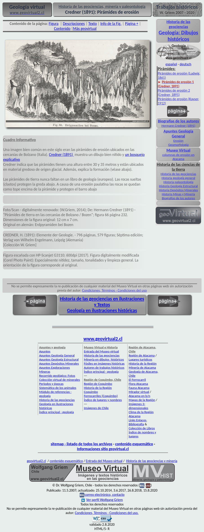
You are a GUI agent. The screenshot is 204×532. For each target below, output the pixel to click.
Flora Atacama (138, 384)
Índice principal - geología (56, 412)
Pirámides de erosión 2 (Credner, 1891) (174, 92)
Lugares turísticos (140, 359)
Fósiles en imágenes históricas (104, 363)
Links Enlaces (137, 420)
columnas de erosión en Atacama (178, 157)
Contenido (62, 28)
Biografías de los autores (178, 198)
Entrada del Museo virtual (101, 351)
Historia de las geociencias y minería (151, 461)
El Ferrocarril (137, 380)
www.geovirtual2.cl (102, 339)
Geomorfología (178, 145)
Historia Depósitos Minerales (178, 190)
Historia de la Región (143, 363)
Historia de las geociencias (178, 174)
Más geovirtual (85, 28)
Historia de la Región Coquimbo (98, 390)
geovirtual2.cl (36, 461)
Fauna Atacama (139, 388)
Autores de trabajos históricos (104, 368)
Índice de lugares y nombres (103, 400)
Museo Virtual (178, 150)
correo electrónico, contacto (104, 494)
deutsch (185, 64)
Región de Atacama (142, 355)
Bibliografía (136, 424)
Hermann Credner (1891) (178, 126)
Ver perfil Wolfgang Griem (102, 500)
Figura (53, 23)
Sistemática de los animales (57, 388)
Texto (92, 23)
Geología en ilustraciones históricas (102, 310)
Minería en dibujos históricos (104, 359)
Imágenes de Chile (96, 408)
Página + (131, 23)
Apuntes (44, 351)
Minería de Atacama (142, 368)
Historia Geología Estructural (178, 186)
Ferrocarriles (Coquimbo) (101, 396)
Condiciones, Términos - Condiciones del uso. (107, 513)
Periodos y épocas (51, 384)
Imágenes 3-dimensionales (138, 406)
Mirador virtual (139, 392)
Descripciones (74, 23)
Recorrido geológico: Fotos (57, 376)
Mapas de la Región (142, 400)
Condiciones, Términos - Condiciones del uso (114, 290)
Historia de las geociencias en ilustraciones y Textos (102, 302)
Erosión (178, 141)
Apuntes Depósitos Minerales (59, 363)
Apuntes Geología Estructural (59, 359)
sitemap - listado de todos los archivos (81, 443)
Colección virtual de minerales (59, 380)
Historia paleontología (178, 182)
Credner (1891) (61, 154)
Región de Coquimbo (98, 384)
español (171, 64)
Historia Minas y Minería (178, 194)
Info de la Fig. (110, 23)
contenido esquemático (134, 443)
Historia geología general (178, 178)
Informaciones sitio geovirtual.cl (103, 448)
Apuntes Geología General (57, 355)
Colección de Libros (142, 428)
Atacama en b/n (139, 396)
